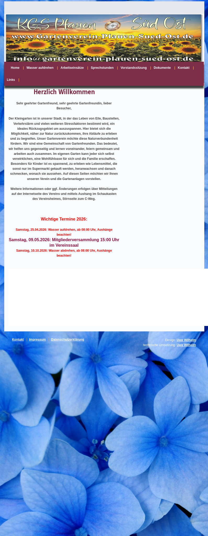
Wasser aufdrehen (40, 68)
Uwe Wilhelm (186, 340)
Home (15, 68)
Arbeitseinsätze (72, 68)
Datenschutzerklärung (67, 339)
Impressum (37, 339)
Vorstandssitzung (134, 68)
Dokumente (162, 68)
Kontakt (184, 68)
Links (11, 80)
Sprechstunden (102, 68)
